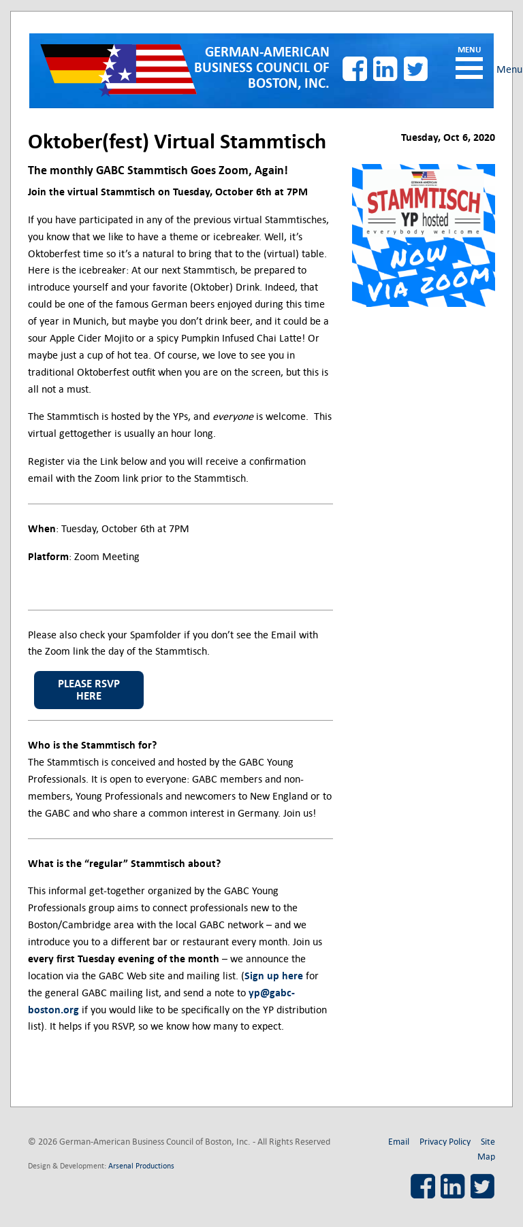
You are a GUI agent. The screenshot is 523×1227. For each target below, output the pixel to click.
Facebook (355, 68)
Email (398, 1141)
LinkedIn (385, 68)
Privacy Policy (445, 1141)
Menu (469, 68)
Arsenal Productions (141, 1165)
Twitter (416, 68)
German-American (262, 68)
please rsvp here (89, 689)
